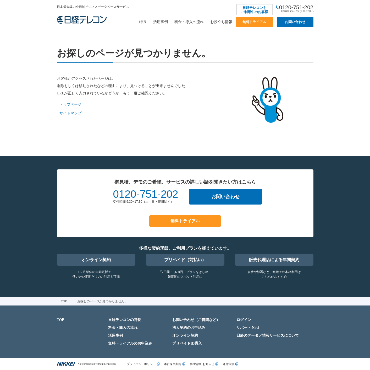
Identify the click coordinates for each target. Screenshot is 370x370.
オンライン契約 (96, 260)
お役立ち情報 (221, 22)
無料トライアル (254, 22)
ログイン (243, 320)
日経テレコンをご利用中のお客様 (254, 10)
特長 (143, 22)
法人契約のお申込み (188, 328)
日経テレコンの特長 (124, 320)
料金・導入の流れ (189, 22)
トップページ (70, 104)
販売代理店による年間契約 (274, 260)
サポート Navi (247, 328)
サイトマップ (70, 113)
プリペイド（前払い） (185, 260)
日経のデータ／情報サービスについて (267, 335)
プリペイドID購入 (187, 343)
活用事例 (160, 22)
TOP (64, 301)
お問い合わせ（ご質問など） (196, 320)
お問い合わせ (295, 22)
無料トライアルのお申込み (130, 343)
